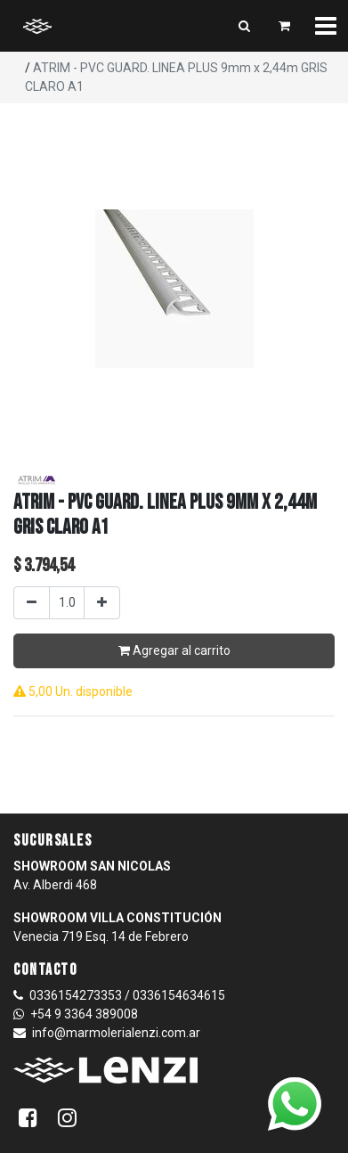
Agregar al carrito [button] (174, 650)
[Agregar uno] (102, 602)
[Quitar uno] (31, 602)
